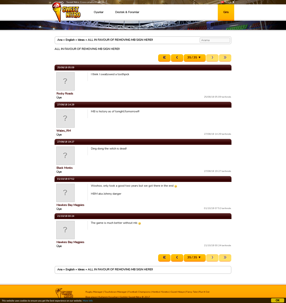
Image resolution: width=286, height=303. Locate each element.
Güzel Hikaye (178, 292)
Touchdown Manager (115, 292)
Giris (226, 12)
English (70, 40)
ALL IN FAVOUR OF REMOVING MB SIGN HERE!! (120, 40)
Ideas (81, 40)
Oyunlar (98, 12)
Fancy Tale (191, 292)
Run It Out (204, 292)
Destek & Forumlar (127, 12)
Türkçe (226, 2)
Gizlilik (123, 297)
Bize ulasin (91, 297)
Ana (59, 40)
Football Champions (139, 292)
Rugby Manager (94, 292)
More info (88, 301)
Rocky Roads (64, 94)
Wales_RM (63, 131)
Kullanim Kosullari (108, 297)
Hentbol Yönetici (160, 292)
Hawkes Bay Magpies (70, 205)
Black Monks (64, 168)
